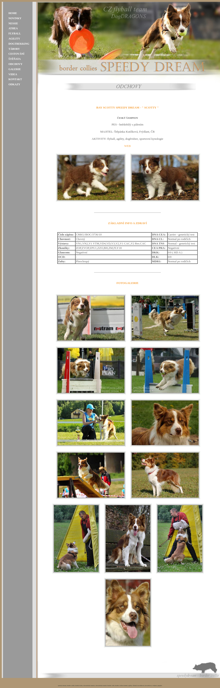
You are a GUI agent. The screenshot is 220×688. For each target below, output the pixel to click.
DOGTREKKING (18, 43)
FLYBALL (14, 33)
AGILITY (14, 38)
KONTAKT (15, 79)
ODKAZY (14, 84)
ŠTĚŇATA (14, 58)
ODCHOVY (15, 64)
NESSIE (13, 23)
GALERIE (14, 69)
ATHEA (13, 28)
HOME (12, 13)
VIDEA (12, 74)
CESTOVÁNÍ (16, 53)
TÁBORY (14, 48)
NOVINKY (14, 18)
